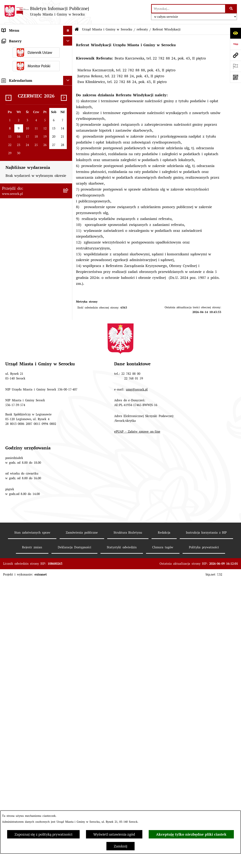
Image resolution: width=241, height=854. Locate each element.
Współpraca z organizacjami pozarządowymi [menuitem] (25, 344)
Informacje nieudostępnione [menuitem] (25, 356)
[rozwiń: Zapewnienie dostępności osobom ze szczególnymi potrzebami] (69, 450)
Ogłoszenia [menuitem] (11, 257)
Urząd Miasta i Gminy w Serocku (107, 29)
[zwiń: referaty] (69, 111)
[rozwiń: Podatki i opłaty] (69, 248)
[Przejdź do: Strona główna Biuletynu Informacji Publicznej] (77, 29)
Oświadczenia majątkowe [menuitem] (22, 229)
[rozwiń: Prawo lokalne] (69, 239)
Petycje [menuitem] (7, 332)
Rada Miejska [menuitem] (13, 202)
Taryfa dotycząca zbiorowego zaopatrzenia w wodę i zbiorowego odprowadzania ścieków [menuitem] (31, 408)
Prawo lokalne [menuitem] (13, 238)
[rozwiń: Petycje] (69, 333)
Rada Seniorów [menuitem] (14, 220)
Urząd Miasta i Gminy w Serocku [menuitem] (29, 39)
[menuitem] (36, 51)
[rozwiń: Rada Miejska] (69, 202)
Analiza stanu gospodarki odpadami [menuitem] (31, 393)
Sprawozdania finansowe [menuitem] (22, 299)
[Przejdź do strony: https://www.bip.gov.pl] (235, 44)
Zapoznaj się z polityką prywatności (43, 834)
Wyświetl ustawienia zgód (114, 834)
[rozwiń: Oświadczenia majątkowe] (69, 230)
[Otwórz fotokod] (235, 77)
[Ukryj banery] (67, 496)
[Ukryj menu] (67, 30)
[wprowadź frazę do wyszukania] (188, 8)
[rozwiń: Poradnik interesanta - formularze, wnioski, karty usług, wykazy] (69, 276)
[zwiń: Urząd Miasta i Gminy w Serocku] (69, 40)
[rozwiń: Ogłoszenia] (69, 257)
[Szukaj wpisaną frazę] (231, 8)
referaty (142, 29)
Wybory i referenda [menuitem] (18, 365)
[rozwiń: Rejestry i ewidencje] (69, 384)
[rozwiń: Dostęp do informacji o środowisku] (69, 375)
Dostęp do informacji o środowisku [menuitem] (31, 375)
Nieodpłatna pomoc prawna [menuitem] (25, 422)
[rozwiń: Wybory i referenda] (69, 366)
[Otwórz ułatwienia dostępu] (235, 33)
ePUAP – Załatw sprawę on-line (137, 765)
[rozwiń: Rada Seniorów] (69, 220)
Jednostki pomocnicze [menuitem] (20, 211)
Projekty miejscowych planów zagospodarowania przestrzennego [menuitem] (30, 320)
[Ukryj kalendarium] (67, 535)
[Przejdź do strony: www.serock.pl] (235, 55)
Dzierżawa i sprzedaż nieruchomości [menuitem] (32, 266)
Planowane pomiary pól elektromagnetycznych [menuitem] (21, 482)
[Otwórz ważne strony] (235, 66)
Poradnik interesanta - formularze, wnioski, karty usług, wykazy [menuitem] (30, 278)
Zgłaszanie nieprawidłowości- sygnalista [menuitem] (26, 468)
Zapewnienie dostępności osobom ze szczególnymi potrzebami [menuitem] (30, 453)
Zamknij (120, 846)
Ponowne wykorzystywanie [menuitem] (24, 432)
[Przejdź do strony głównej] (46, 11)
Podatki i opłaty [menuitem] (15, 248)
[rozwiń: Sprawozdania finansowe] (69, 299)
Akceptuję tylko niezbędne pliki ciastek (191, 834)
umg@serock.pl (137, 723)
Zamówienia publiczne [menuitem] (20, 308)
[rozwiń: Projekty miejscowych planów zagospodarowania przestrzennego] (69, 318)
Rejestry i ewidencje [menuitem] (18, 384)
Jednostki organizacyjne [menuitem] (21, 192)
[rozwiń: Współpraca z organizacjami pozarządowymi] (69, 342)
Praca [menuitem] (6, 290)
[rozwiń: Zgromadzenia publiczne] (69, 441)
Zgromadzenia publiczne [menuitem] (22, 441)
